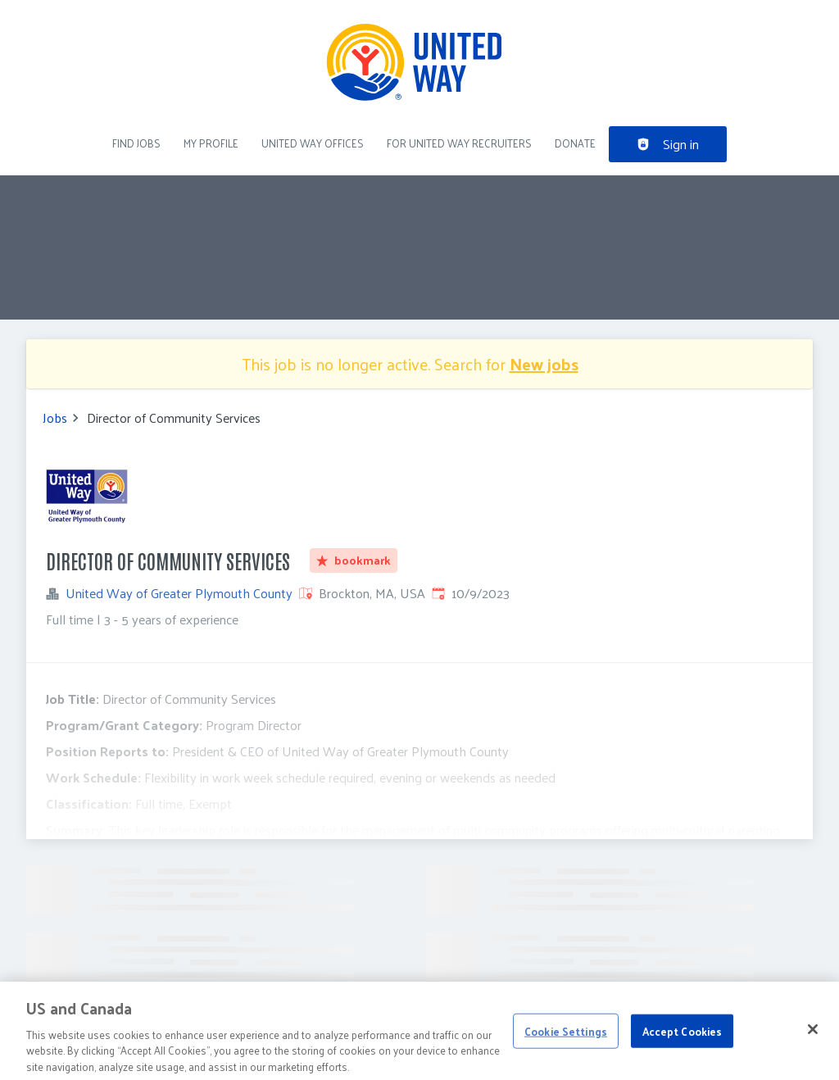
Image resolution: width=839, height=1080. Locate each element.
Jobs (55, 418)
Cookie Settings (565, 1041)
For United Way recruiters (459, 143)
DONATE (575, 143)
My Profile (211, 143)
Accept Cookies (682, 1041)
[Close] (813, 1040)
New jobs (544, 364)
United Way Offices (312, 143)
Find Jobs (136, 143)
